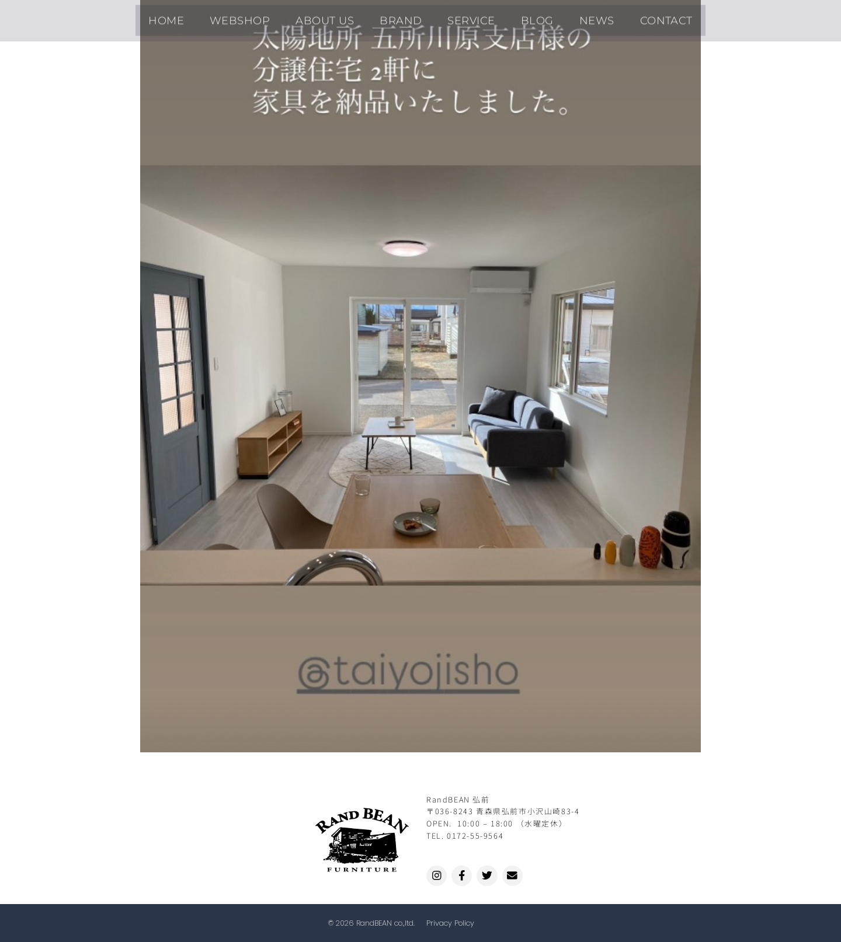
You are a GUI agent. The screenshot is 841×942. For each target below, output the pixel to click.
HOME (201, 17)
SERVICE (466, 17)
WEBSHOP (265, 17)
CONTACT (632, 17)
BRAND (405, 17)
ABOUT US (340, 17)
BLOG (522, 17)
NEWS (572, 17)
